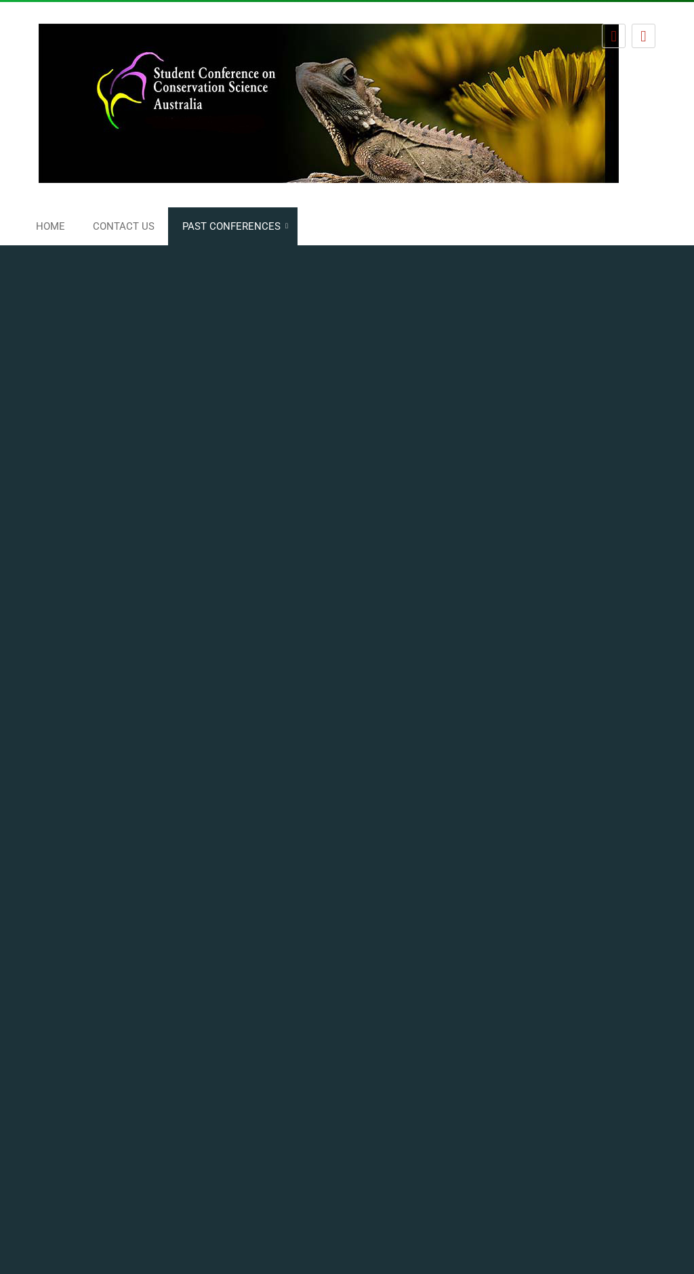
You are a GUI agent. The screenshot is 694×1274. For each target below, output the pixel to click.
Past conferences (231, 226)
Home (50, 226)
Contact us (124, 226)
